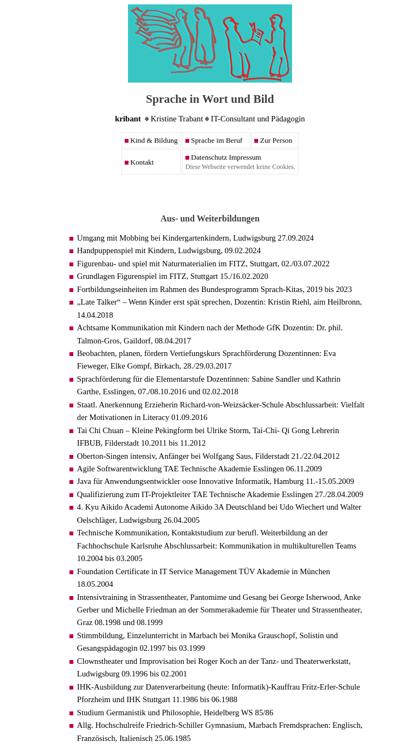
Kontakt (139, 162)
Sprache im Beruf (213, 140)
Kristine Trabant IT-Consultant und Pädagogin (210, 118)
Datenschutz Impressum (223, 157)
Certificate (132, 571)
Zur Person (273, 140)
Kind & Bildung (151, 140)
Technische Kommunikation (122, 532)
